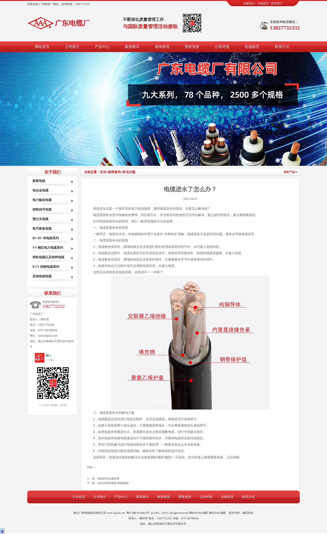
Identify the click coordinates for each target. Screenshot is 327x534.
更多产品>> (291, 172)
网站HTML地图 (198, 512)
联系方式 (282, 47)
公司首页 (78, 497)
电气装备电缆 (42, 228)
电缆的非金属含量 (108, 478)
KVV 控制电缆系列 (45, 266)
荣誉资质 (192, 47)
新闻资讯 (162, 47)
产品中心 (102, 47)
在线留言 (263, 3)
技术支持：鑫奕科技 (241, 512)
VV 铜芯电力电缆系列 (47, 247)
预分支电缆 (40, 219)
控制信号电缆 (42, 209)
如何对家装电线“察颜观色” (113, 483)
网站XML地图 (217, 512)
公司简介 (72, 47)
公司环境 (222, 47)
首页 (104, 172)
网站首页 (42, 47)
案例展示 (132, 47)
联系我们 (276, 3)
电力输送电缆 (42, 200)
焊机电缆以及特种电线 (48, 257)
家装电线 (38, 181)
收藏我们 (248, 3)
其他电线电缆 (42, 276)
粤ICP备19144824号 (138, 512)
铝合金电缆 (40, 190)
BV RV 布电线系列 (45, 238)
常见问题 (129, 172)
